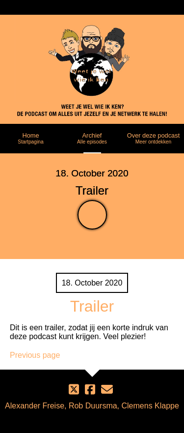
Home (30, 138)
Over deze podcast (153, 138)
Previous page (35, 355)
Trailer (92, 306)
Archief (92, 138)
